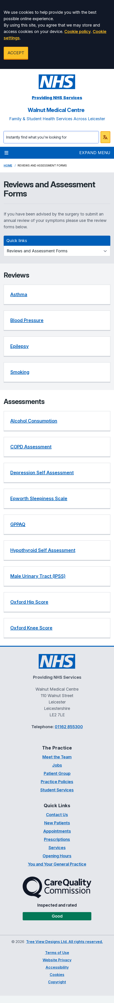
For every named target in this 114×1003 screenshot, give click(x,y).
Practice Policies (57, 781)
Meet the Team (57, 757)
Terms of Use (57, 952)
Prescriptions (57, 839)
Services (57, 847)
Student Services (57, 790)
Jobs (57, 765)
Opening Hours (57, 855)
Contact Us (57, 814)
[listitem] (57, 295)
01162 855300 (69, 726)
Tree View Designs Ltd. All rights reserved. (64, 941)
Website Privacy (57, 960)
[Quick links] (57, 251)
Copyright (57, 982)
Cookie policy (77, 31)
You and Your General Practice (57, 864)
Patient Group (57, 773)
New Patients (57, 822)
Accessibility (57, 967)
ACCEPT (16, 52)
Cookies (57, 974)
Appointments (57, 831)
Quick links (16, 240)
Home (8, 165)
